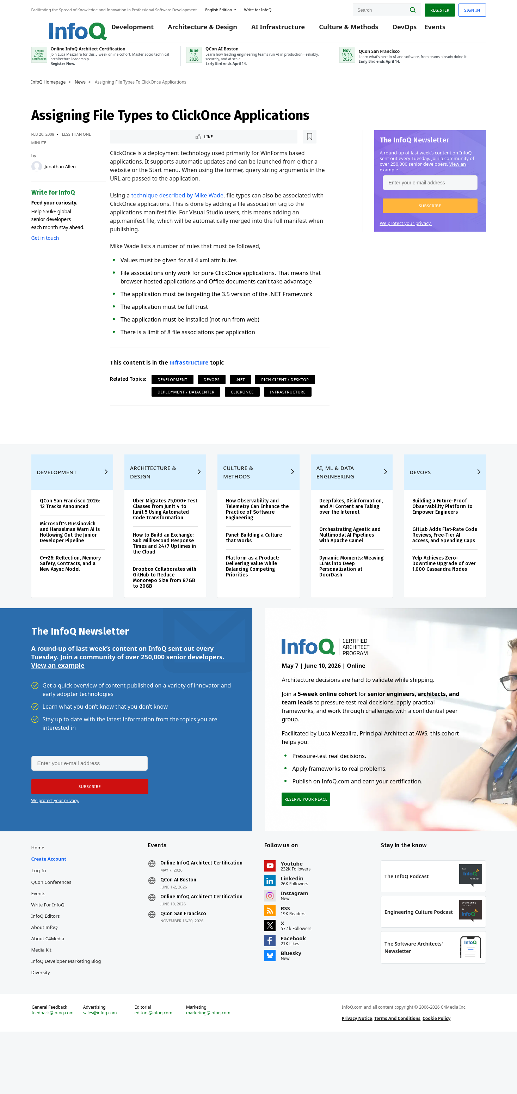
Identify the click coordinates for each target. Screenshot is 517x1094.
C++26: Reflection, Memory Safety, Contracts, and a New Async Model (70, 592)
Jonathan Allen (60, 175)
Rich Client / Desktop (285, 389)
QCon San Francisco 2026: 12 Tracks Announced (70, 532)
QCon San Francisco (183, 956)
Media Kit (41, 992)
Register (439, 8)
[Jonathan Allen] (36, 175)
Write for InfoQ (47, 947)
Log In (39, 913)
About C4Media (47, 981)
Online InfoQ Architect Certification (201, 906)
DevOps (394, 29)
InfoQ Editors (45, 958)
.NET (240, 389)
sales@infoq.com (100, 1068)
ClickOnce (242, 401)
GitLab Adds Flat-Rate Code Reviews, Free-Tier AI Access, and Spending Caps (444, 563)
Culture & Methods (338, 29)
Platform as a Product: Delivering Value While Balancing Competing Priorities (252, 594)
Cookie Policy (436, 1074)
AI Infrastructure (267, 29)
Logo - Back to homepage (60, 25)
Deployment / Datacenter (186, 401)
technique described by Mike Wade (177, 205)
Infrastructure (189, 372)
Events (424, 29)
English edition (218, 8)
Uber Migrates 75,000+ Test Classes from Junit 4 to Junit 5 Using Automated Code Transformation (165, 537)
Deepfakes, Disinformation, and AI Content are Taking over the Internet (351, 535)
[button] (430, 214)
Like (128, 145)
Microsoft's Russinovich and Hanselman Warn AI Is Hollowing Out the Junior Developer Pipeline (70, 560)
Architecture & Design (192, 29)
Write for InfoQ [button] (257, 8)
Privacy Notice (357, 1074)
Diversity (40, 1015)
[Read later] (152, 146)
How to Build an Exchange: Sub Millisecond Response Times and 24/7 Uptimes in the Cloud (164, 572)
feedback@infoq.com (53, 1068)
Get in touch (45, 246)
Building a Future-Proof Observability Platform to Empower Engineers (442, 535)
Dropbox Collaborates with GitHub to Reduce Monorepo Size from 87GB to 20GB (164, 606)
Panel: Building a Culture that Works (254, 566)
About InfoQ (44, 970)
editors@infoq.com (153, 1068)
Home (37, 890)
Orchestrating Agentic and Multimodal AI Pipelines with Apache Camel (350, 563)
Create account (48, 901)
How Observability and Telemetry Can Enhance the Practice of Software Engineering (257, 537)
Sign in (472, 8)
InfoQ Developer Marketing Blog (66, 1004)
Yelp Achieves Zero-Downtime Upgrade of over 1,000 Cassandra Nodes (444, 592)
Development (121, 29)
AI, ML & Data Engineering (335, 500)
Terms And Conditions (397, 1074)
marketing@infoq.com (208, 1068)
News (80, 90)
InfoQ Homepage (48, 90)
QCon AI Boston (178, 922)
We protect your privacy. (406, 231)
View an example (58, 700)
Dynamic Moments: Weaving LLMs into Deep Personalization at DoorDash (351, 594)
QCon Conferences (51, 925)
